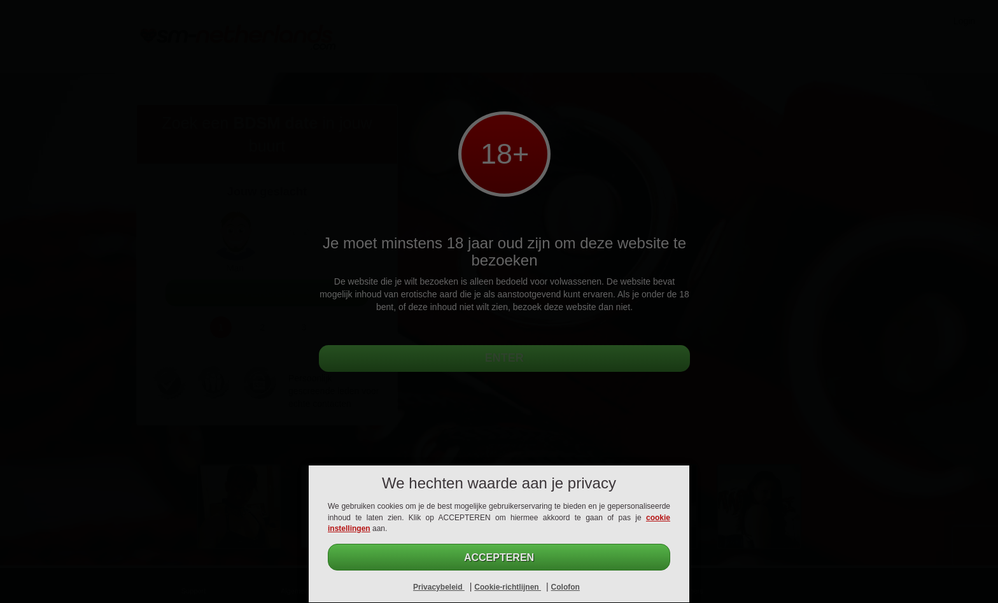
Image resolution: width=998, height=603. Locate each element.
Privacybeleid (439, 587)
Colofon (565, 587)
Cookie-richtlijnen (507, 587)
